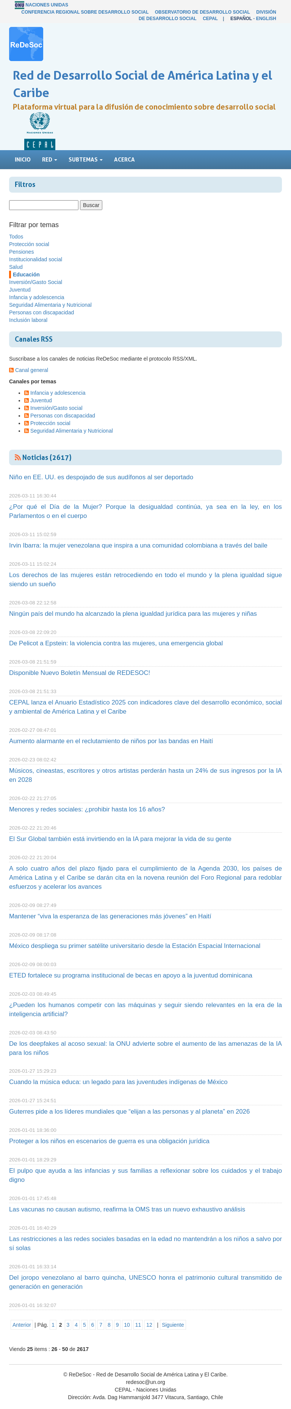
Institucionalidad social (35, 259)
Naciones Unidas (46, 5)
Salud (16, 267)
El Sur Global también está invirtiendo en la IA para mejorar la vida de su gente (120, 839)
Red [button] (49, 159)
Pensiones (21, 252)
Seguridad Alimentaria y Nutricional (50, 305)
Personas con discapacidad (41, 312)
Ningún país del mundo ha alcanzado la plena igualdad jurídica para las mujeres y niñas (133, 613)
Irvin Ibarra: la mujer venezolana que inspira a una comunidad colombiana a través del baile (138, 545)
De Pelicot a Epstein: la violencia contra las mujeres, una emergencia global (116, 643)
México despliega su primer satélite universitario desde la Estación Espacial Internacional (134, 945)
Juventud (20, 290)
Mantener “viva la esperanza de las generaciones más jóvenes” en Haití (110, 916)
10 (127, 1325)
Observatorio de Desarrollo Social (202, 12)
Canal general (31, 370)
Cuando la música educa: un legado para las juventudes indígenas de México (118, 1082)
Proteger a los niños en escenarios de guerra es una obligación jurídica (109, 1141)
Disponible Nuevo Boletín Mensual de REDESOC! (79, 672)
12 (149, 1325)
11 (138, 1325)
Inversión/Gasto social (56, 408)
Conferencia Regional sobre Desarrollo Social (85, 12)
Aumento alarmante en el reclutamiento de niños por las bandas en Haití (111, 741)
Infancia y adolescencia (36, 297)
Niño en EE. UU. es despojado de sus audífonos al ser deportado (101, 477)
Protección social (29, 244)
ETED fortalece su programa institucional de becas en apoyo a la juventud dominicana (130, 975)
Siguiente (173, 1325)
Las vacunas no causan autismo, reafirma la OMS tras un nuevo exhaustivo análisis (127, 1209)
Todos (16, 237)
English (266, 18)
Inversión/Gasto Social (35, 282)
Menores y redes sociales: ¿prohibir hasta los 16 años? (87, 809)
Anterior (22, 1325)
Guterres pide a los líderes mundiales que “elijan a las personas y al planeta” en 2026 (129, 1111)
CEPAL (210, 18)
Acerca (124, 159)
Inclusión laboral (28, 320)
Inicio (23, 159)
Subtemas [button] (86, 159)
